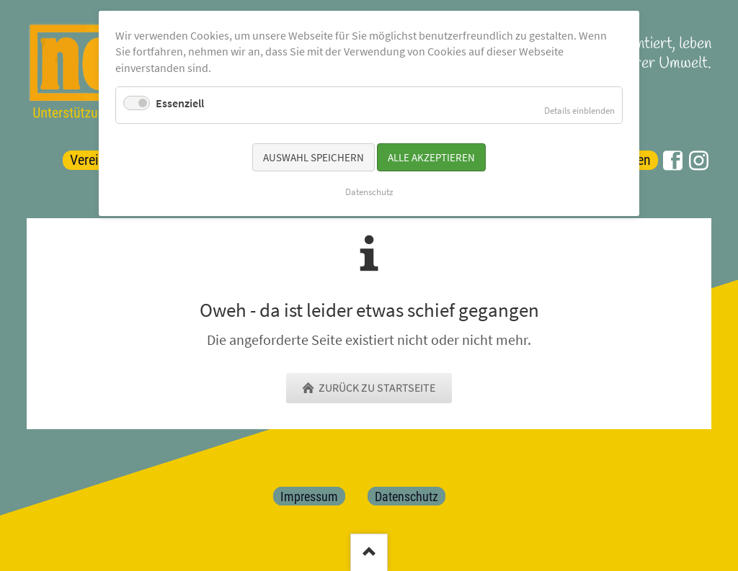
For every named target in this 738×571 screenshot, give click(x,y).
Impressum (309, 495)
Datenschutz (406, 495)
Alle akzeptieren (431, 157)
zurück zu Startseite (375, 388)
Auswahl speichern (313, 157)
